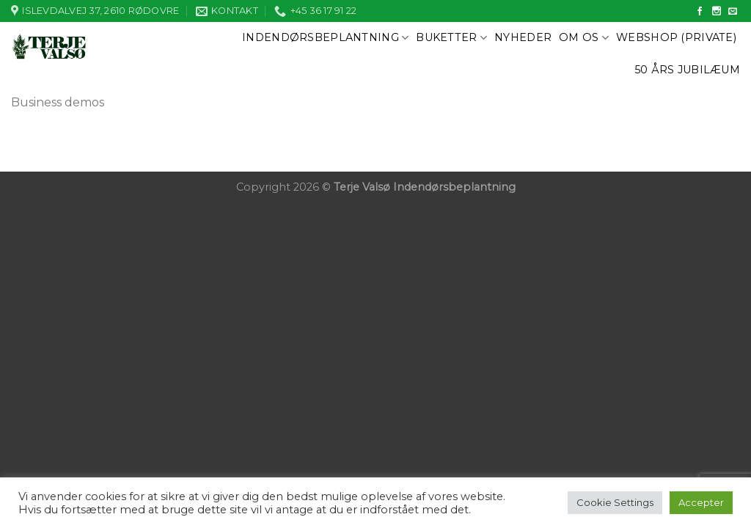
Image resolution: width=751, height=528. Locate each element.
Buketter (451, 38)
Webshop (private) (676, 37)
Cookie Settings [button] (614, 502)
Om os (584, 38)
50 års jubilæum (687, 69)
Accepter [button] (701, 502)
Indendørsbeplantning (325, 38)
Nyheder (523, 37)
